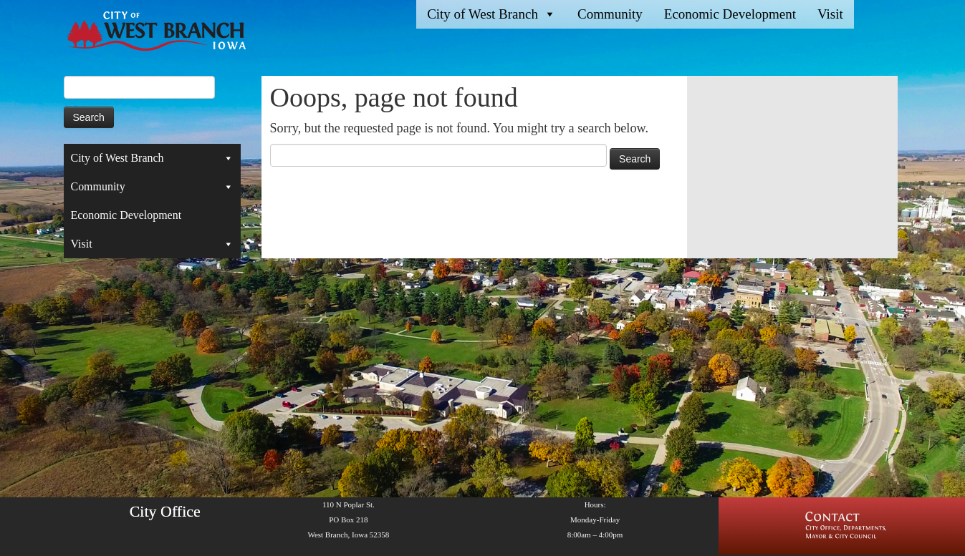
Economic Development (730, 13)
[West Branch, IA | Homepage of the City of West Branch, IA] (145, 31)
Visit (830, 13)
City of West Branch (491, 14)
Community (610, 13)
